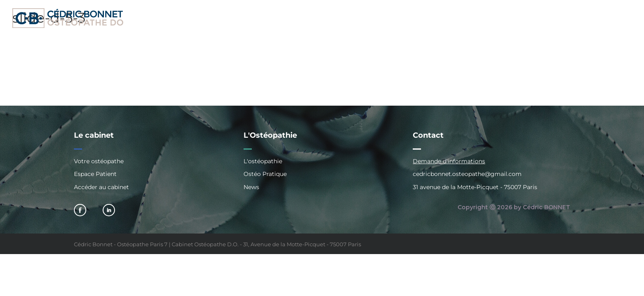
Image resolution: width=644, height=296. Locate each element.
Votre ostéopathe (99, 161)
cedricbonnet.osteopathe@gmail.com (467, 174)
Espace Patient (95, 174)
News (251, 187)
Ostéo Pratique (265, 174)
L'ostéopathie (263, 161)
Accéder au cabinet (101, 187)
